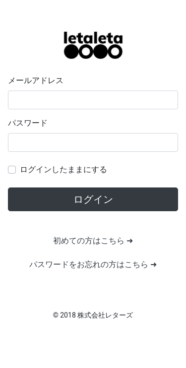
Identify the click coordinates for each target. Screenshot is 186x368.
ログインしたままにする (63, 169)
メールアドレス (35, 80)
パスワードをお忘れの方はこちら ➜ (93, 264)
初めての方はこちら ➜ (93, 240)
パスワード (28, 123)
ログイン (93, 199)
